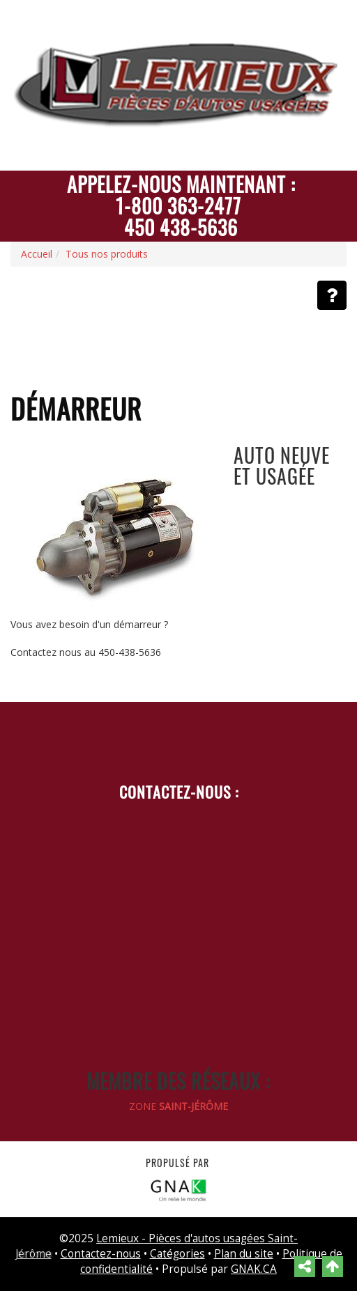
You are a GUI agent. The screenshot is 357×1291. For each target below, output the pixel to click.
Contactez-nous (101, 1253)
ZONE (178, 1106)
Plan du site (243, 1253)
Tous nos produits (107, 253)
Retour (35, 1255)
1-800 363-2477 (178, 205)
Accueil (36, 253)
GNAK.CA (254, 1269)
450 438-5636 (181, 227)
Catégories (177, 1253)
